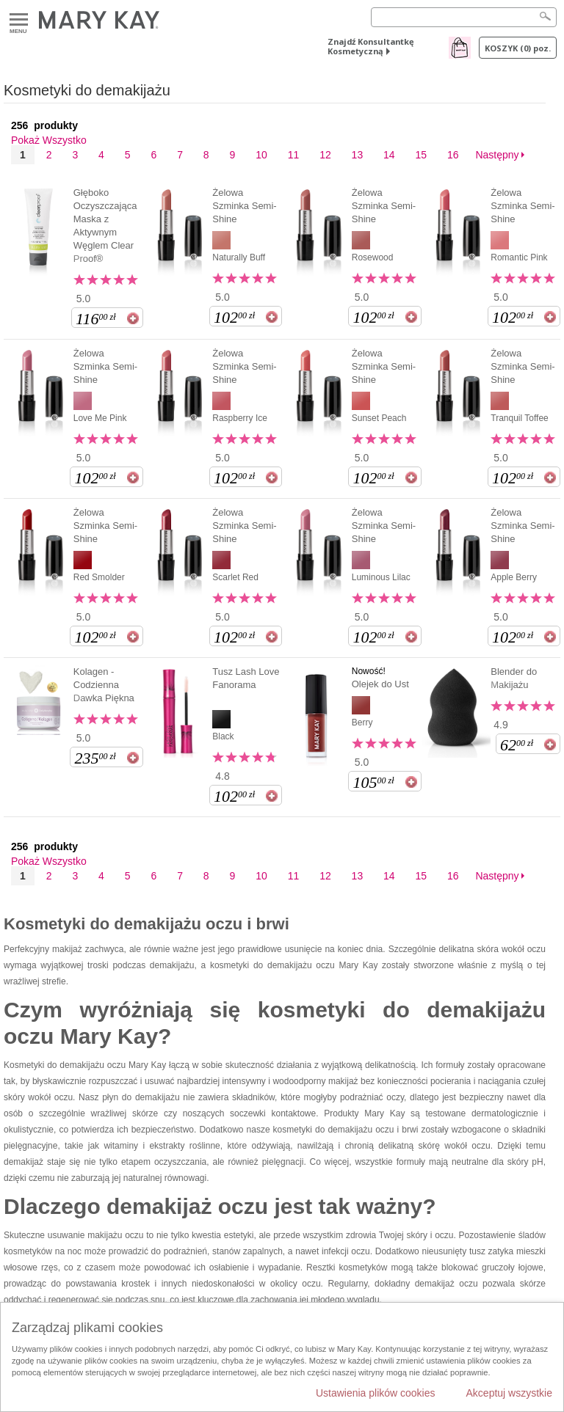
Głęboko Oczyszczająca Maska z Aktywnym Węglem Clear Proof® (105, 225)
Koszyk (518, 48)
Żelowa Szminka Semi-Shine (244, 205)
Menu (19, 20)
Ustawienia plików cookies (375, 1393)
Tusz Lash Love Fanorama (245, 678)
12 (325, 155)
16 (453, 155)
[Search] (464, 17)
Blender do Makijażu (514, 678)
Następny (496, 155)
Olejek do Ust (380, 683)
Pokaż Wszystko (49, 140)
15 (421, 155)
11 (294, 155)
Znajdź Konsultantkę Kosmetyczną (371, 46)
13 (358, 155)
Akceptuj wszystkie (509, 1393)
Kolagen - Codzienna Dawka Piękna (103, 684)
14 (389, 155)
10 (261, 155)
